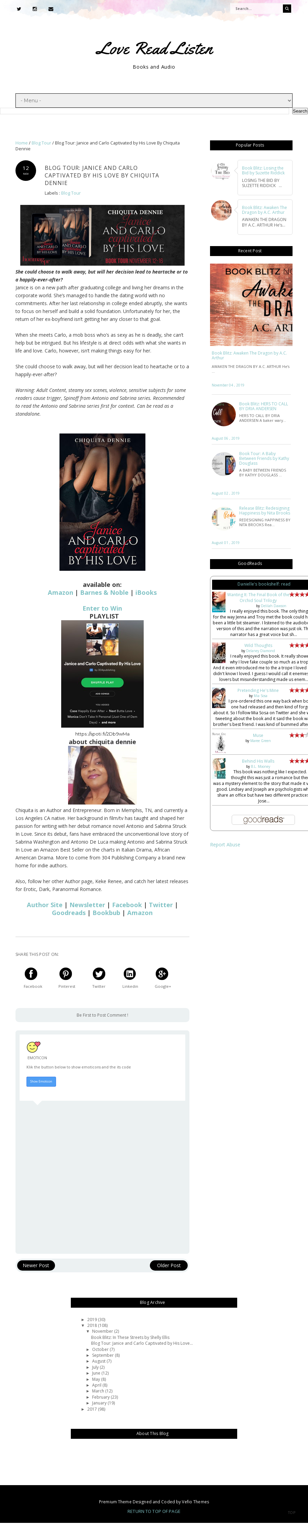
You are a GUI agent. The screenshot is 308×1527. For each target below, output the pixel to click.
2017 (92, 1409)
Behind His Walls (258, 761)
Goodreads (69, 913)
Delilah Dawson (273, 605)
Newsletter (87, 905)
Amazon (60, 592)
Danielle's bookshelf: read (264, 584)
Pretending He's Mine (258, 690)
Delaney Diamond (260, 650)
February (101, 1397)
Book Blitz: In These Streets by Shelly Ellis (130, 1337)
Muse (258, 735)
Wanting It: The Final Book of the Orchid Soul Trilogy (258, 597)
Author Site (45, 905)
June (96, 1373)
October (101, 1349)
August (99, 1361)
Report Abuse (225, 844)
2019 (92, 1319)
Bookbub (106, 913)
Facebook (127, 905)
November (103, 1331)
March (98, 1391)
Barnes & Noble (104, 592)
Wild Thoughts (258, 645)
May (96, 1379)
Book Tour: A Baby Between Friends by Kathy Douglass (264, 458)
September (103, 1355)
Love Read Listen (154, 48)
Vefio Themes (195, 1502)
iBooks (146, 592)
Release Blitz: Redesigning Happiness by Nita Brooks (264, 511)
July (96, 1367)
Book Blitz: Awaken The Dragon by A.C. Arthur (249, 356)
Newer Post (36, 1265)
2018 (92, 1325)
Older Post (169, 1265)
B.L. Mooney (260, 766)
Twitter (161, 905)
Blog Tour (71, 193)
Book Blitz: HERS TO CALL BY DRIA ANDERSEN (263, 407)
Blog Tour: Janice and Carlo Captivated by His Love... (142, 1343)
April (97, 1385)
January (100, 1403)
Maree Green (260, 740)
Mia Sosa (260, 695)
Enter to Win (102, 608)
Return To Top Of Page (154, 1511)
